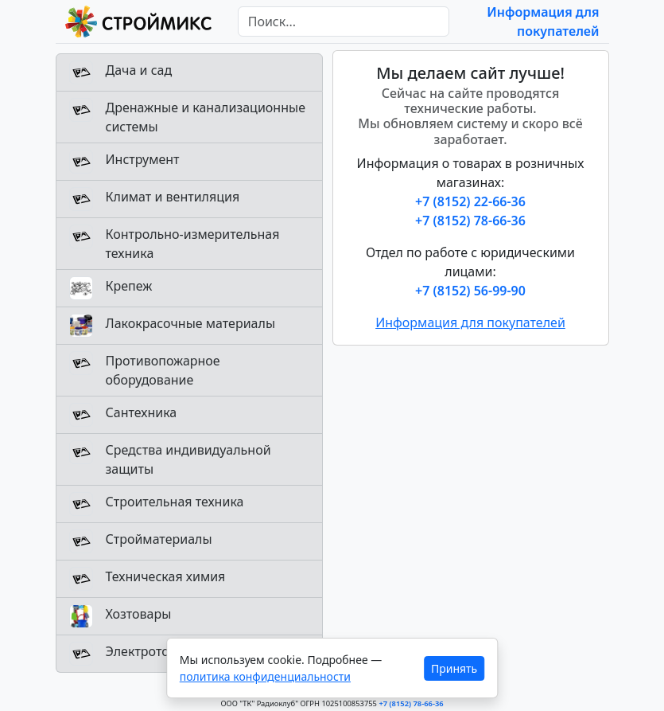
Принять (454, 668)
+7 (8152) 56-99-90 (470, 290)
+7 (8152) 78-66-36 (470, 220)
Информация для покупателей (470, 322)
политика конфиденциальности (265, 676)
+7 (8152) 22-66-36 (470, 201)
